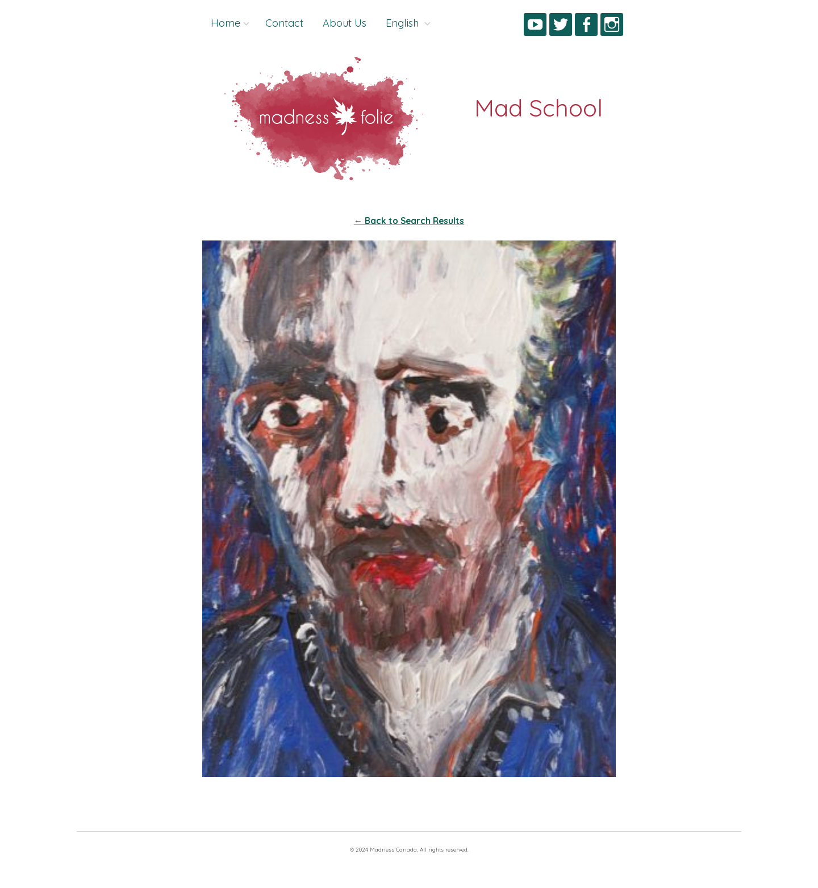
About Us (344, 23)
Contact (284, 23)
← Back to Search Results (409, 220)
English (403, 23)
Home (225, 23)
